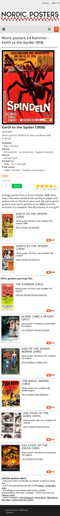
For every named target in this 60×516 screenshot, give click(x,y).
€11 (51, 343)
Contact (45, 3)
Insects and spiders (33, 170)
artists (41, 485)
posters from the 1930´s (23, 500)
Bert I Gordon (11, 145)
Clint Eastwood (26, 497)
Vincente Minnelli (23, 295)
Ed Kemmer (10, 151)
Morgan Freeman (42, 330)
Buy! (16, 185)
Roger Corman (12, 170)
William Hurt (42, 362)
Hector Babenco (29, 362)
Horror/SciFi (11, 158)
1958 (6, 164)
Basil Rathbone (41, 394)
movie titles (50, 485)
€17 (51, 240)
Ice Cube (39, 459)
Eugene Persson (44, 151)
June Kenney (26, 151)
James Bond (40, 497)
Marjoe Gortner (43, 427)
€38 (51, 272)
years (4, 488)
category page (8, 495)
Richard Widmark (39, 295)
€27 (51, 439)
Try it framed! (18, 164)
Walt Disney (52, 497)
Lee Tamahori (27, 330)
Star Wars (6, 500)
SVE (58, 3)
